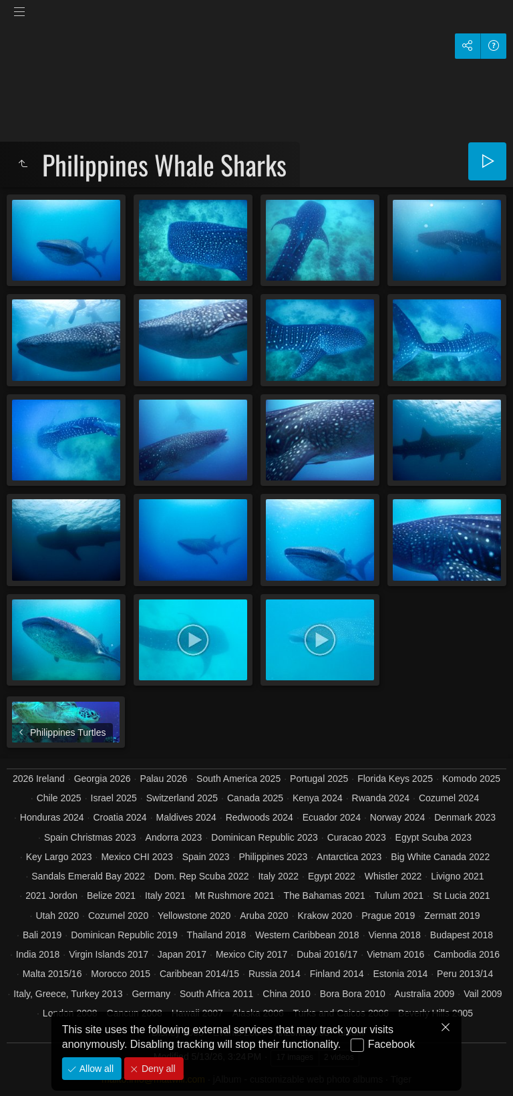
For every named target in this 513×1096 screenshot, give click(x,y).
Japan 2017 (182, 954)
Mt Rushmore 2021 (235, 895)
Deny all (157, 1068)
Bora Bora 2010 (352, 993)
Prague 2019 (388, 915)
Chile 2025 (59, 798)
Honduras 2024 (52, 817)
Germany (151, 993)
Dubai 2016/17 (327, 954)
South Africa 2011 (217, 993)
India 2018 (37, 954)
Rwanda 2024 (380, 798)
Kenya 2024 (318, 798)
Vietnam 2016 (395, 954)
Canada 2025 (255, 798)
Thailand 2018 (216, 935)
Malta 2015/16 (52, 973)
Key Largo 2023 (59, 856)
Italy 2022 (278, 876)
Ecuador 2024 (332, 817)
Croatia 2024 (119, 817)
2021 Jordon (51, 895)
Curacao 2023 (356, 837)
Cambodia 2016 (467, 954)
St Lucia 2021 (461, 895)
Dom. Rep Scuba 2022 (201, 876)
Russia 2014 (274, 973)
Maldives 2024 (186, 817)
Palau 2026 (163, 778)
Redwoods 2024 (259, 817)
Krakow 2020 (325, 915)
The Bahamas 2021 (324, 895)
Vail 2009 (483, 993)
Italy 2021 (165, 895)
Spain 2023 (206, 856)
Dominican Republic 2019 (124, 935)
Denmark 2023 (465, 817)
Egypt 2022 (331, 876)
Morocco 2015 (120, 973)
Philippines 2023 (272, 856)
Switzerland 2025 (182, 798)
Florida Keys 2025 (395, 778)
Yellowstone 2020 (194, 915)
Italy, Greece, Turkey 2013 (67, 993)
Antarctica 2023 (349, 856)
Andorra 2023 (174, 837)
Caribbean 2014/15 (199, 973)
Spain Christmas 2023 (90, 837)
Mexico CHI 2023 (136, 856)
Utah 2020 (57, 915)
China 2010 (287, 993)
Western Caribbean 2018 (307, 935)
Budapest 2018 (461, 935)
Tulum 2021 (399, 895)
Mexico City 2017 (251, 954)
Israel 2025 (114, 798)
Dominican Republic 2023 (264, 837)
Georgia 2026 (102, 778)
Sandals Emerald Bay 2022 (88, 876)
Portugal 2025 (319, 778)
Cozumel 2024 (449, 798)
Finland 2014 (337, 973)
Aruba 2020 (264, 915)
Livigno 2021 (457, 876)
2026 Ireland (39, 778)
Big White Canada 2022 (440, 856)
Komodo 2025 (471, 778)
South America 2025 (238, 778)
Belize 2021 (111, 895)
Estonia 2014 (400, 973)
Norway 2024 (397, 817)
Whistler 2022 (393, 876)
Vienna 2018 (395, 935)
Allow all (95, 1068)
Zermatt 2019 (452, 915)
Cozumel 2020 (118, 915)
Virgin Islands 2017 (108, 954)
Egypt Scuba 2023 (433, 837)
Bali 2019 (42, 935)
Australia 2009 (425, 993)
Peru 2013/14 (465, 973)
